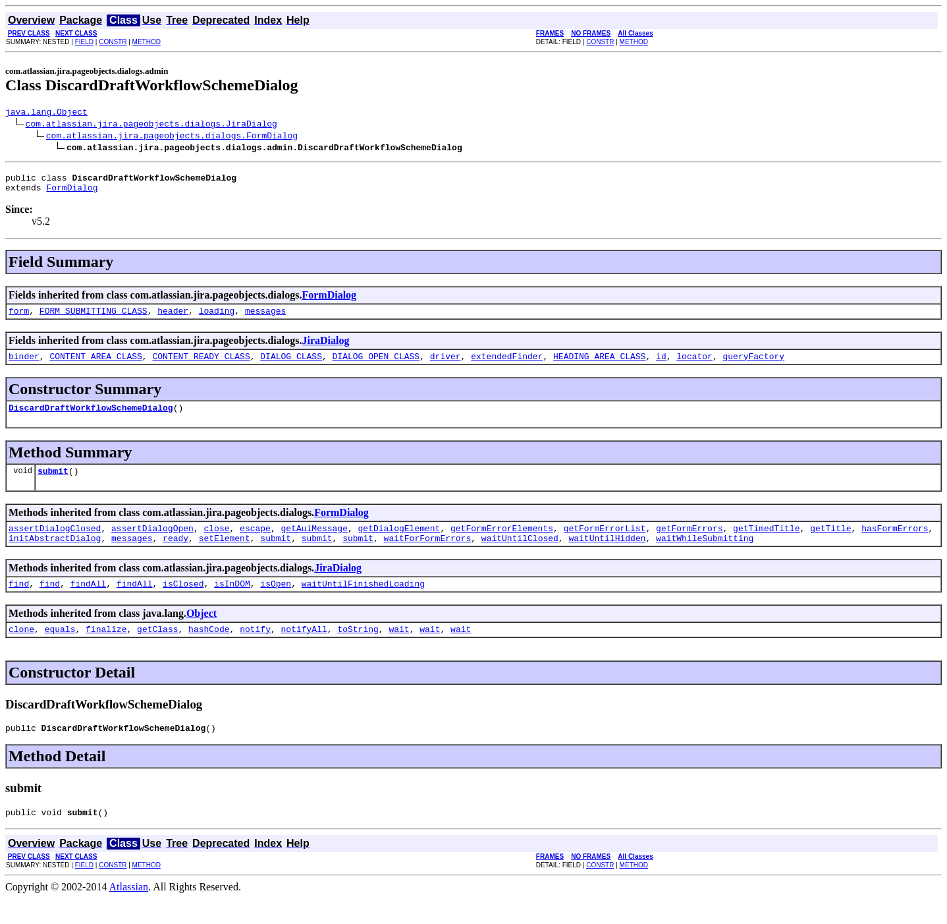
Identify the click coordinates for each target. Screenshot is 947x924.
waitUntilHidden (606, 556)
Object (201, 633)
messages (265, 318)
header (172, 318)
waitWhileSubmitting (704, 556)
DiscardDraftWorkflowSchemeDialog (91, 419)
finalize (106, 650)
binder (24, 366)
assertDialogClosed (55, 544)
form (19, 318)
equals (60, 650)
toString (357, 650)
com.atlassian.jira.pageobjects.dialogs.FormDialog (172, 137)
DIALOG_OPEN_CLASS (375, 366)
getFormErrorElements (501, 544)
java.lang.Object (46, 113)
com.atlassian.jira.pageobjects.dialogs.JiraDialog (151, 125)
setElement (224, 556)
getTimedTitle (766, 544)
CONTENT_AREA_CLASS (95, 366)
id (661, 366)
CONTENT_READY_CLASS (201, 366)
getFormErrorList (605, 544)
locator (694, 366)
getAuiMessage (314, 544)
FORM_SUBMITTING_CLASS (94, 318)
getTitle (830, 544)
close (216, 544)
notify (255, 650)
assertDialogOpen (152, 544)
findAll (88, 603)
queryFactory (753, 366)
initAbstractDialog (55, 556)
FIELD (84, 41)
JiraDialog (325, 348)
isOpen (275, 603)
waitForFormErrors (428, 556)
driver (445, 366)
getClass (157, 650)
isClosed (183, 603)
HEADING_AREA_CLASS (599, 366)
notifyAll (304, 650)
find (19, 603)
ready (175, 556)
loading (217, 318)
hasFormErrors (894, 544)
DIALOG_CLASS (291, 366)
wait (399, 650)
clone (21, 650)
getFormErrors (689, 544)
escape (255, 544)
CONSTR (112, 41)
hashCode (208, 650)
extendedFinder (507, 366)
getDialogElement (399, 544)
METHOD (146, 41)
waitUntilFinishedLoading (363, 603)
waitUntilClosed (519, 556)
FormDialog (71, 193)
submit (53, 484)
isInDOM (232, 603)
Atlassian (129, 912)
